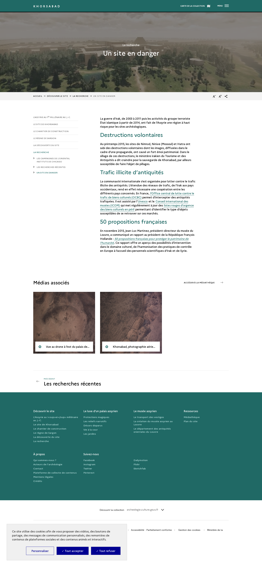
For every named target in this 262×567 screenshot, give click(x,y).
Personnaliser (40, 551)
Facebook (89, 460)
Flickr (137, 464)
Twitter (87, 468)
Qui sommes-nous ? (44, 460)
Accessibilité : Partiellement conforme (151, 529)
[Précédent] (85, 381)
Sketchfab (140, 468)
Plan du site (191, 421)
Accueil (37, 96)
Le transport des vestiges (149, 417)
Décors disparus (92, 425)
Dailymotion (141, 460)
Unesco (143, 201)
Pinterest (88, 472)
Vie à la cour (90, 429)
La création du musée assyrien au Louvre (153, 422)
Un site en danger (47, 172)
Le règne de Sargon (44, 138)
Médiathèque (192, 417)
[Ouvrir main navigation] (223, 6)
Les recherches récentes (51, 167)
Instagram (89, 464)
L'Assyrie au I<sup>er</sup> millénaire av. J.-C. (55, 418)
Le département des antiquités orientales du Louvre (152, 430)
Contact (38, 468)
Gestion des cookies (189, 530)
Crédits (37, 481)
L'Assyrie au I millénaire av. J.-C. (52, 117)
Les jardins (89, 433)
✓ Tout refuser (105, 551)
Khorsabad (47, 6)
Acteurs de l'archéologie (47, 464)
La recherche (81, 96)
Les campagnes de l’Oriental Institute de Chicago (53, 160)
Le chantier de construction (51, 131)
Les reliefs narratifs (94, 421)
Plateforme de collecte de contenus (55, 472)
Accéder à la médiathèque (199, 282)
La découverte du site (46, 145)
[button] (226, 96)
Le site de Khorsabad (45, 124)
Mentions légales (43, 476)
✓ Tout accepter (72, 551)
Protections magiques (96, 417)
